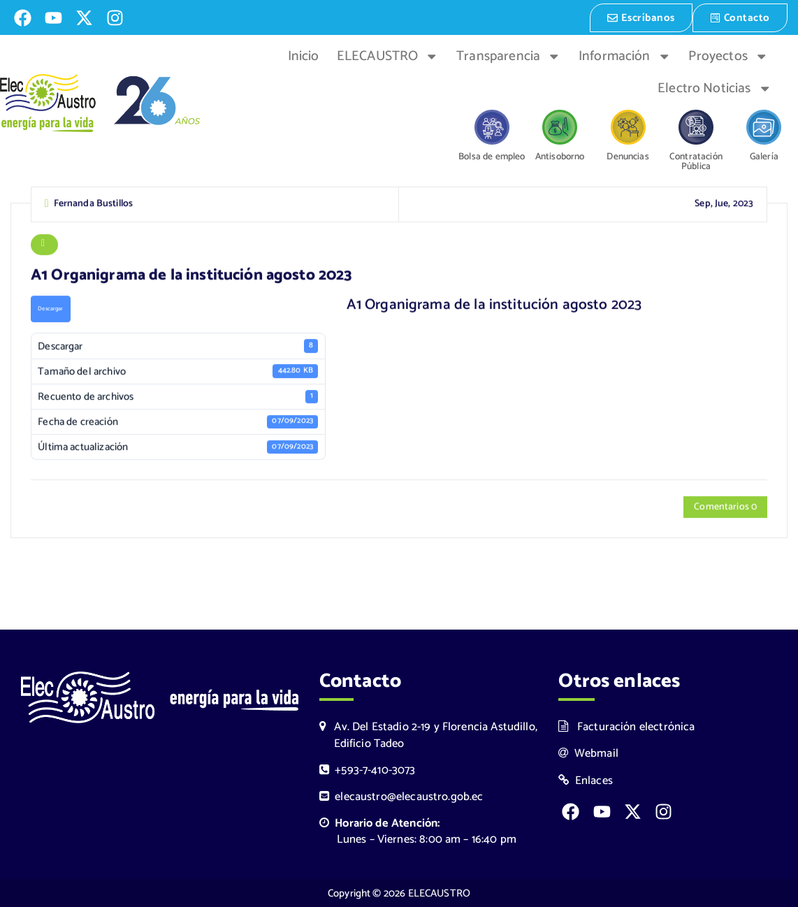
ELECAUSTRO (388, 55)
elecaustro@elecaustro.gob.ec (401, 796)
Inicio (303, 55)
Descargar (50, 309)
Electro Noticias (714, 87)
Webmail (588, 753)
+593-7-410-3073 (367, 769)
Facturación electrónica (626, 727)
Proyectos (728, 55)
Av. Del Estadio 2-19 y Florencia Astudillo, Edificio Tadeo (428, 735)
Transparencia (508, 55)
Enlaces (585, 780)
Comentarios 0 (725, 508)
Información (625, 55)
